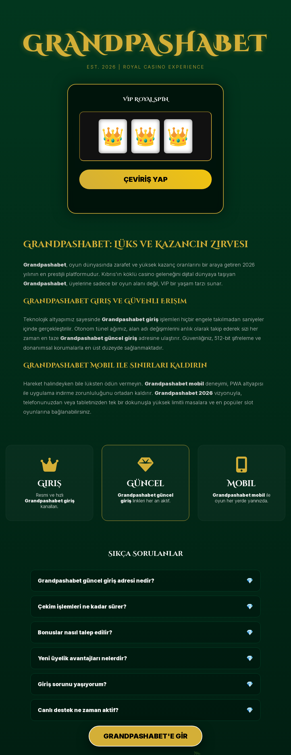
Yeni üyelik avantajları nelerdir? (82, 658)
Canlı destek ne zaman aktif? (78, 710)
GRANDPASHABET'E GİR (145, 736)
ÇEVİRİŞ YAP (146, 179)
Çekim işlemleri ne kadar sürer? (82, 606)
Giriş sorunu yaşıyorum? (72, 684)
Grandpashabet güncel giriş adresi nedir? (96, 580)
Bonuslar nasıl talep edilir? (75, 632)
